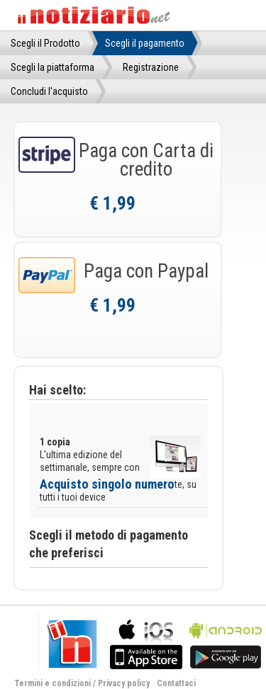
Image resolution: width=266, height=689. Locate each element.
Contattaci (176, 683)
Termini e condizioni (52, 683)
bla (146, 642)
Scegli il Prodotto (45, 43)
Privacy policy (124, 683)
